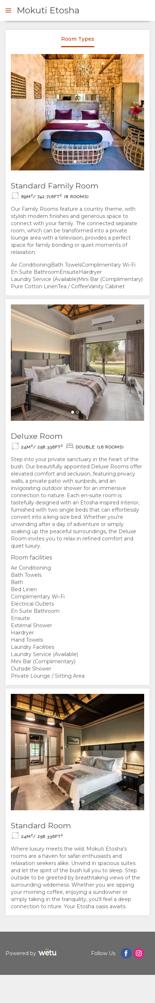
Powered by (32, 953)
